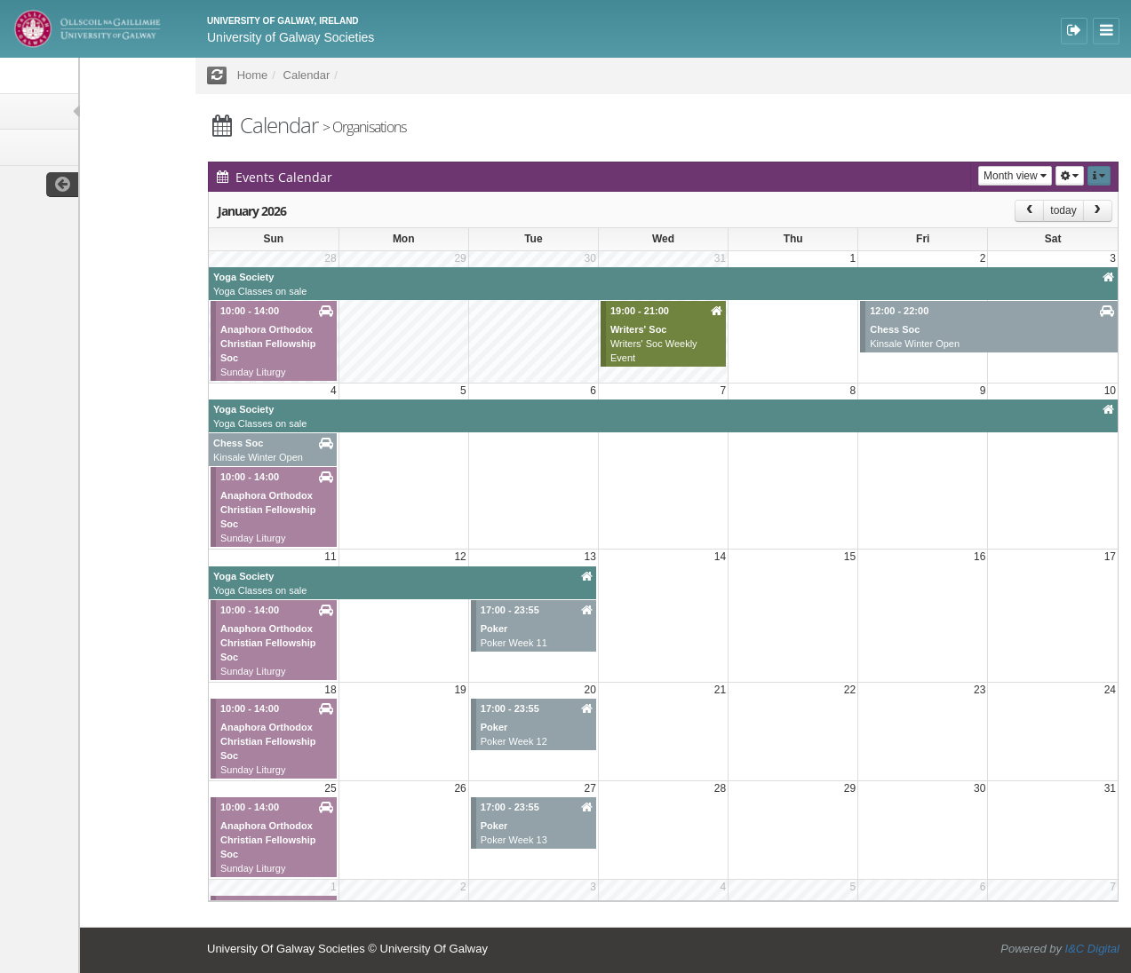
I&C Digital (1092, 948)
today (1063, 210)
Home (252, 75)
